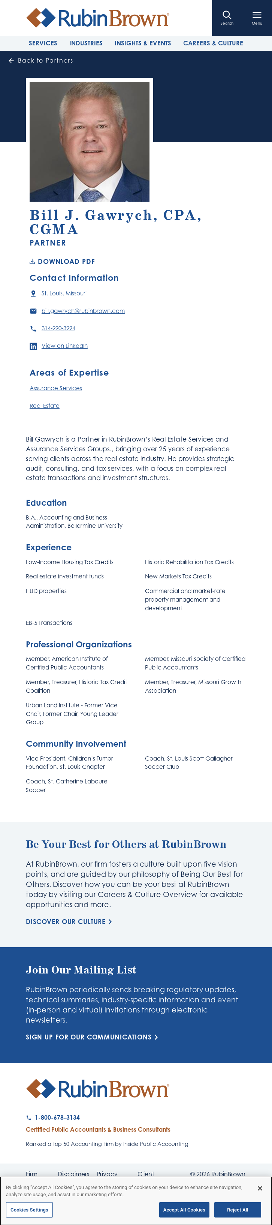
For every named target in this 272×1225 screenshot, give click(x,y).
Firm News (33, 1177)
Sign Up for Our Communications (93, 1037)
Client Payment (150, 1177)
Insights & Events (143, 43)
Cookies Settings (29, 1213)
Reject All (237, 1213)
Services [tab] (43, 43)
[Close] (260, 1191)
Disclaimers (73, 1174)
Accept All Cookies (184, 1213)
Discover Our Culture (70, 921)
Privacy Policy (107, 1177)
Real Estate (45, 405)
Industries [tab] (86, 43)
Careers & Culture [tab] (213, 43)
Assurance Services (56, 388)
